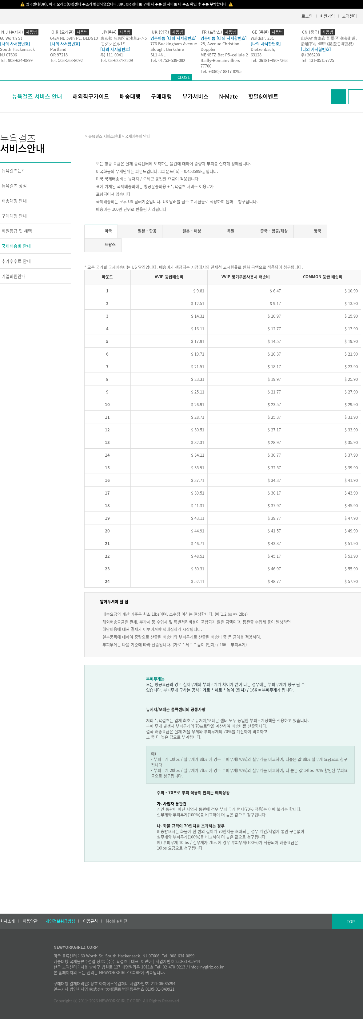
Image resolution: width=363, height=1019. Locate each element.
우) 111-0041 (111, 55)
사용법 (31, 32)
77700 (206, 66)
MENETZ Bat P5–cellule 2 (224, 55)
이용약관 (30, 921)
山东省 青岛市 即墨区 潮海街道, (329, 38)
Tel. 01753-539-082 (167, 60)
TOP (351, 921)
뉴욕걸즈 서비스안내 (104, 136)
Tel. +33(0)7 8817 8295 (221, 71)
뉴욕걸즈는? (13, 170)
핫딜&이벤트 (263, 96)
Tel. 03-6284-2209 (116, 60)
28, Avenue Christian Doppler (220, 46)
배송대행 (130, 96)
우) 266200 (310, 55)
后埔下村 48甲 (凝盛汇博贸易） (328, 44)
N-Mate (228, 96)
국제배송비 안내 (16, 246)
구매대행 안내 (14, 216)
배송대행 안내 (14, 201)
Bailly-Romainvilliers (220, 60)
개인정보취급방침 (60, 921)
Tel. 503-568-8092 (66, 60)
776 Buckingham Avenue (173, 44)
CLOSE (184, 77)
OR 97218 (59, 55)
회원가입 (327, 16)
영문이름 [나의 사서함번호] (173, 38)
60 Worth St (11, 38)
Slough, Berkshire (167, 49)
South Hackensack (17, 49)
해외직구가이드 (91, 96)
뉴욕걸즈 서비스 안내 (37, 96)
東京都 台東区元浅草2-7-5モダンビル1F (123, 41)
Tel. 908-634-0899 (16, 60)
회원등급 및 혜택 (17, 231)
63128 (256, 55)
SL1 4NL (158, 55)
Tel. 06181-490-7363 (269, 60)
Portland (58, 49)
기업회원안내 (14, 276)
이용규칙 (90, 921)
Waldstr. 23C (262, 38)
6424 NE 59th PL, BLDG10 (74, 38)
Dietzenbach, (263, 49)
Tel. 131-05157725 (317, 60)
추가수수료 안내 (16, 261)
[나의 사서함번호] (15, 44)
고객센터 (349, 16)
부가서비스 (195, 96)
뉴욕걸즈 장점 (14, 185)
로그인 (307, 16)
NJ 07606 (8, 55)
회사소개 (7, 921)
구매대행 (161, 96)
